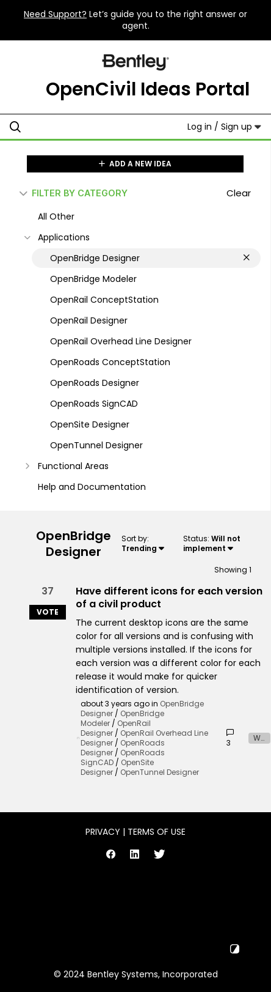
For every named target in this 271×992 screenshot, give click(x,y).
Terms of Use (157, 832)
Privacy (102, 832)
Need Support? (55, 14)
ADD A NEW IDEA (135, 163)
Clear (238, 193)
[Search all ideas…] (83, 126)
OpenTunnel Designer (159, 772)
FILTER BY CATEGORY (74, 193)
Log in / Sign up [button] (224, 126)
